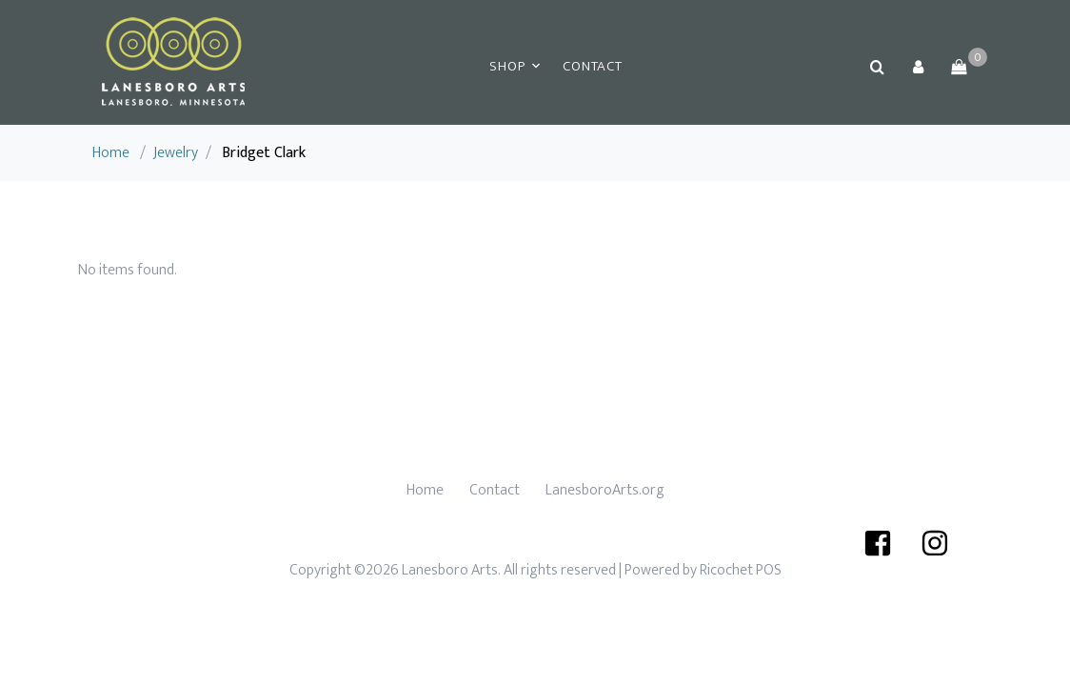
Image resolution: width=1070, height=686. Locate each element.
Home (110, 153)
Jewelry (175, 153)
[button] (918, 67)
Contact (592, 66)
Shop (507, 66)
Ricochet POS (741, 570)
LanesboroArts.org (604, 490)
